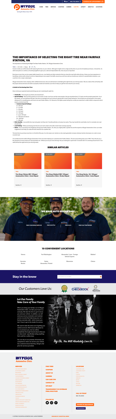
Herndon (23, 261)
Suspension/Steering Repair (21, 390)
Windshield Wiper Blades (21, 407)
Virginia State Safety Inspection (22, 399)
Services (53, 7)
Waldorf (93, 254)
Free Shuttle (51, 225)
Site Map (49, 386)
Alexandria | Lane (80, 369)
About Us (91, 7)
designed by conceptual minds (60, 416)
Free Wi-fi (68, 225)
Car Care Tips (51, 379)
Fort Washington (46, 254)
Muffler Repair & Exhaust (21, 387)
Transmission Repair (20, 396)
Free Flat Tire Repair (85, 225)
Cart (66, 1)
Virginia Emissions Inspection (22, 401)
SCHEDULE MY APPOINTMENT (93, 1)
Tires (46, 7)
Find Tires (49, 366)
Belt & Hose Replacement (21, 374)
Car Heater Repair (19, 376)
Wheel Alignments (19, 403)
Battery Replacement (20, 370)
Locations (99, 7)
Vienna (23, 254)
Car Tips (76, 7)
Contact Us (50, 383)
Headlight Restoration (20, 385)
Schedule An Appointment (85, 404)
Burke (46, 261)
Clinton (93, 261)
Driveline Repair (18, 379)
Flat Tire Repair (18, 383)
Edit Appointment (81, 408)
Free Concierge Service (34, 225)
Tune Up (17, 398)
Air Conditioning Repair (21, 369)
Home (41, 7)
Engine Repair (18, 381)
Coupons (61, 7)
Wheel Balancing (19, 405)
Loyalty (83, 7)
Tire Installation (19, 392)
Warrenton (69, 261)
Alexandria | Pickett (46, 263)
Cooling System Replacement (22, 378)
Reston (23, 263)
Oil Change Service (19, 389)
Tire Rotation (18, 394)
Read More (18, 185)
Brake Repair (18, 372)
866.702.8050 (75, 1)
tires (14, 67)
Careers (68, 7)
